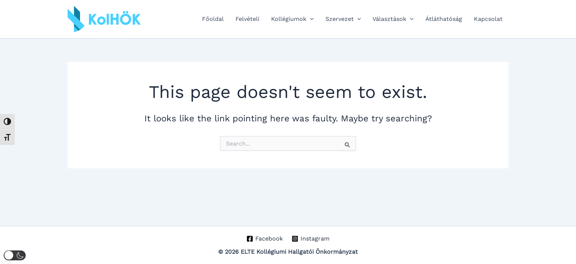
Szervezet (343, 19)
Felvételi (247, 18)
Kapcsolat (488, 18)
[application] (310, 19)
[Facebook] (264, 238)
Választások (393, 19)
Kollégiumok (292, 19)
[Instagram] (310, 238)
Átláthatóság (443, 18)
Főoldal (213, 18)
